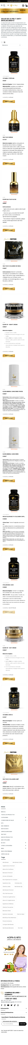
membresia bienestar (8, 928)
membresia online (17, 862)
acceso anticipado (7, 876)
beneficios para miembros (9, 917)
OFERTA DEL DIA (5, 854)
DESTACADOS (4, 828)
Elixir (4, 135)
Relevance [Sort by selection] (11, 45)
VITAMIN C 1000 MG (8, 78)
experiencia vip (6, 883)
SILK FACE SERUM (8, 137)
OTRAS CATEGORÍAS (6, 845)
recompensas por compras (10, 879)
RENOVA (3, 812)
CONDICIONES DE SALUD (7, 820)
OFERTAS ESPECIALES (6, 831)
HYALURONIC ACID (8, 585)
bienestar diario (7, 910)
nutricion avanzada (8, 914)
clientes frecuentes (8, 907)
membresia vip (18, 886)
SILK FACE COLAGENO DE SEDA (12, 266)
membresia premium (8, 890)
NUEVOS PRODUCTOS (7, 837)
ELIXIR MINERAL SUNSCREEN (10, 454)
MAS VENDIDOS (5, 826)
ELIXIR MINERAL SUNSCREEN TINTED (13, 391)
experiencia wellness (8, 904)
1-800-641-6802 (11, 999)
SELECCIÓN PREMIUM (6, 851)
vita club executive (8, 893)
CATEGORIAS (4, 817)
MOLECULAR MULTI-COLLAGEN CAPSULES (14, 516)
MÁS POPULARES (5, 840)
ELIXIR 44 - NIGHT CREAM (10, 324)
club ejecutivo (18, 883)
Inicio (3, 807)
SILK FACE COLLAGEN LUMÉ (11, 779)
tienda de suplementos (9, 897)
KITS (2, 823)
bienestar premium (8, 872)
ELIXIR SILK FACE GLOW (9, 199)
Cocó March (6, 76)
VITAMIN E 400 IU (8, 715)
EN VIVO (3, 843)
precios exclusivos (7, 921)
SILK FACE (3, 834)
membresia (6, 862)
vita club (20, 928)
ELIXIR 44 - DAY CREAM (9, 648)
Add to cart (9, 101)
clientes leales (6, 886)
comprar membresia (8, 924)
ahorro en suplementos (9, 900)
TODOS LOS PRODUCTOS (7, 814)
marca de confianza (8, 869)
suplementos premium (9, 866)
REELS (2, 848)
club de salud (20, 914)
